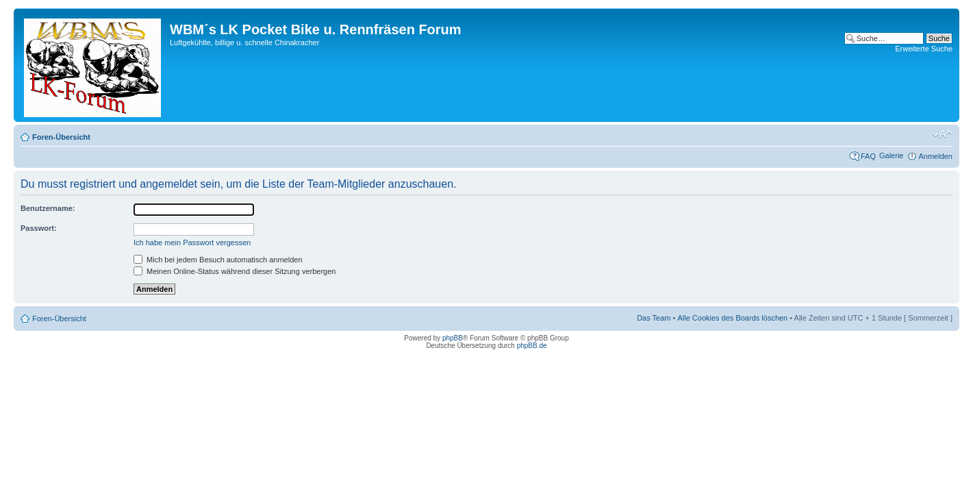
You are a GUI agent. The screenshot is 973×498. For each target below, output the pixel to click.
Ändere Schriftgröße (942, 134)
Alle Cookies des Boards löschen (732, 318)
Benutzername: (48, 208)
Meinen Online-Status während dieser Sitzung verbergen (235, 271)
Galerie (891, 155)
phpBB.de (532, 345)
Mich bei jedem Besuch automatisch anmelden (218, 260)
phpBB (452, 338)
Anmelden (935, 156)
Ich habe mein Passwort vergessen (192, 242)
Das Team (653, 318)
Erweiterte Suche (923, 49)
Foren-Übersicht (61, 137)
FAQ (868, 156)
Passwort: (39, 228)
